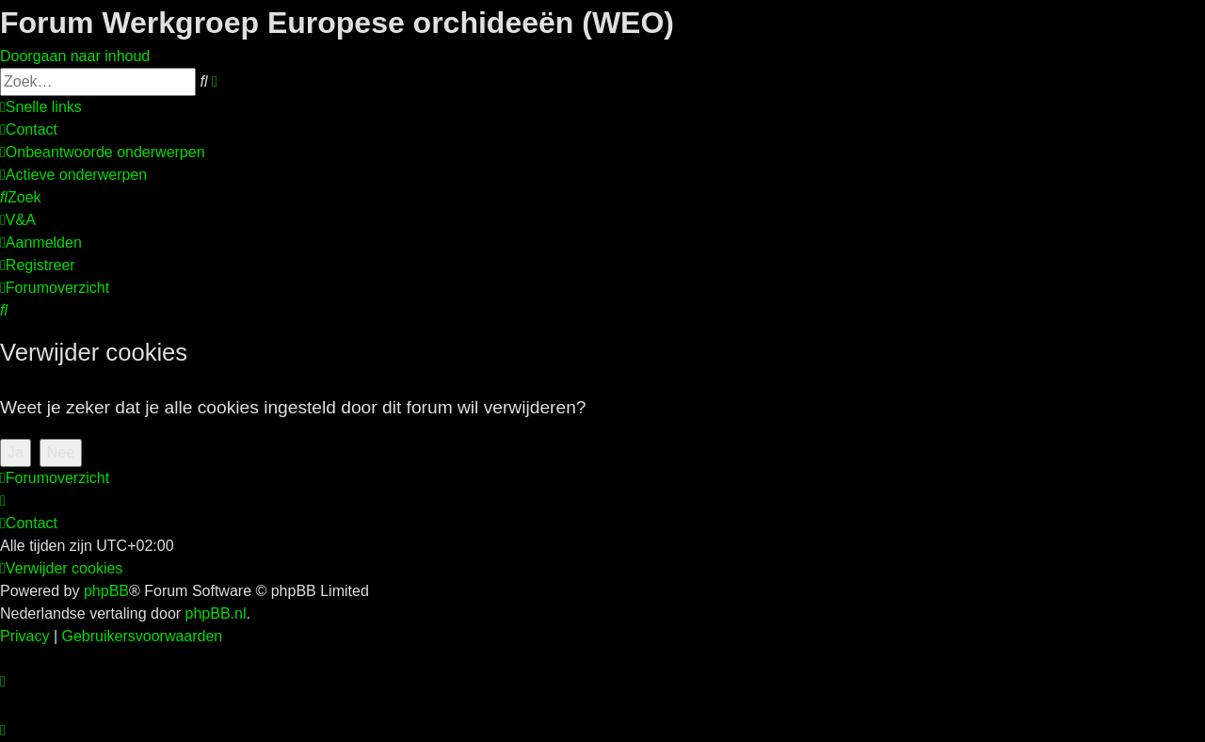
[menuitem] (28, 129)
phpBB (106, 591)
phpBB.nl (216, 613)
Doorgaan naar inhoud (75, 56)
